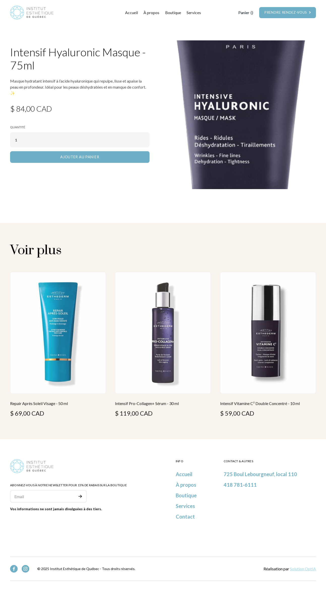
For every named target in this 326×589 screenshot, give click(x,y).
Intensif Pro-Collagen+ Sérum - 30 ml (147, 406)
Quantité (17, 127)
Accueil (131, 12)
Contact (185, 517)
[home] (31, 12)
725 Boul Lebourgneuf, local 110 (260, 474)
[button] (194, 12)
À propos (151, 12)
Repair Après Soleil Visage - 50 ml (39, 406)
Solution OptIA (303, 568)
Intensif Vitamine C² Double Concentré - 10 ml (260, 406)
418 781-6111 (240, 485)
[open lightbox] (242, 114)
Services (185, 506)
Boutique (173, 12)
